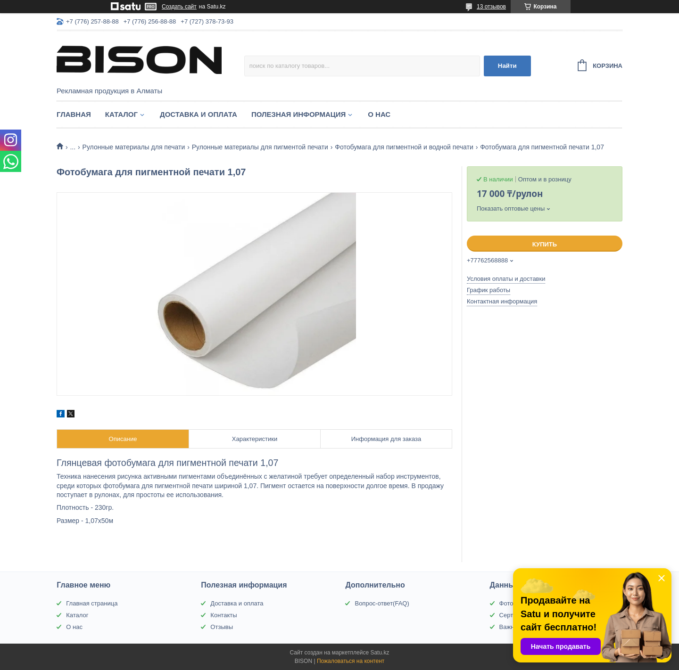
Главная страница (91, 603)
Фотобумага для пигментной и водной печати (404, 147)
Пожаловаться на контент (350, 661)
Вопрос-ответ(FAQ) (382, 603)
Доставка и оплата (198, 114)
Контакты (223, 615)
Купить (544, 244)
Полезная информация (298, 114)
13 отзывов (491, 6)
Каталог (121, 114)
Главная (74, 114)
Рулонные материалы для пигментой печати (260, 147)
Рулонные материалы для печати (134, 147)
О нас (379, 114)
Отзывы (221, 626)
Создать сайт (179, 6)
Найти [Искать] (507, 65)
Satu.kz (379, 652)
